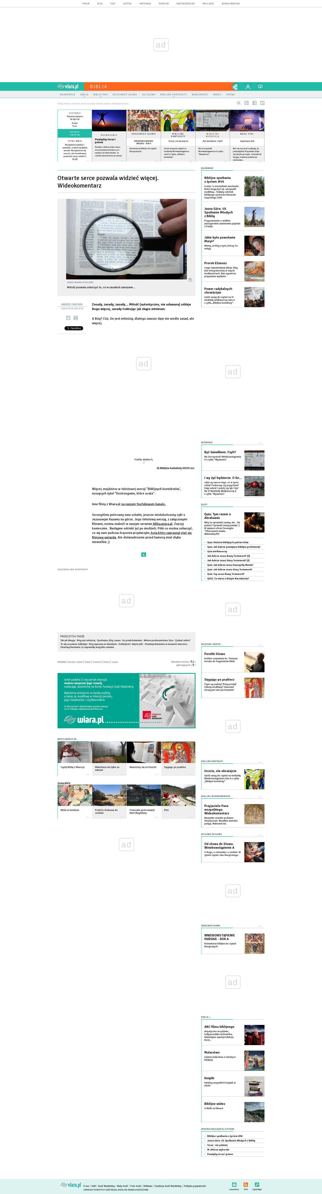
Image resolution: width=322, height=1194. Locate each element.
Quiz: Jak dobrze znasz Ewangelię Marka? (230, 565)
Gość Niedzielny (186, 4)
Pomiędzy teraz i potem (105, 141)
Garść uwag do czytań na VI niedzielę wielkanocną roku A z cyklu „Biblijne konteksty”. (219, 300)
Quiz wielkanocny (217, 551)
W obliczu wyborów (218, 1149)
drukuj (76, 318)
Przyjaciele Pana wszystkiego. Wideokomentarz (216, 809)
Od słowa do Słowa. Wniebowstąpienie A (219, 845)
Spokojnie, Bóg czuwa (109, 640)
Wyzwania (207, 442)
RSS (246, 1183)
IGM (94, 1186)
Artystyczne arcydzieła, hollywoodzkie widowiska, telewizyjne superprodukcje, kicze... (219, 1036)
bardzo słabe (75, 662)
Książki (209, 1078)
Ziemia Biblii (64, 783)
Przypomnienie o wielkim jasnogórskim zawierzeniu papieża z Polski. (222, 223)
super (115, 662)
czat (112, 4)
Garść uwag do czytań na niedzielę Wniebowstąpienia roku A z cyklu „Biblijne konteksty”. (222, 778)
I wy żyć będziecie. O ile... (223, 478)
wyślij (68, 318)
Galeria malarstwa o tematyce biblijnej (220, 1058)
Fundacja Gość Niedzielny (168, 1186)
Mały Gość (208, 4)
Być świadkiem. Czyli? (213, 141)
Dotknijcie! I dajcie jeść (131, 644)
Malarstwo (212, 1052)
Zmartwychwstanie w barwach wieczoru (166, 644)
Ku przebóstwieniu (132, 640)
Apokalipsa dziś (247, 141)
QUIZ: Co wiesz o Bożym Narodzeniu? (228, 578)
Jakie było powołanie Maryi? (219, 239)
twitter (262, 103)
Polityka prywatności (195, 1186)
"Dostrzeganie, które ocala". (135, 493)
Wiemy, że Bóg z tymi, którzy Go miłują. (221, 247)
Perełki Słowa (214, 654)
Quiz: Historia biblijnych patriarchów (227, 542)
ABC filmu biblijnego (219, 1027)
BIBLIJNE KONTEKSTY (76, 569)
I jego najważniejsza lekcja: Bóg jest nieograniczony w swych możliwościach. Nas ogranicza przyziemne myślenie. (221, 272)
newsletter (234, 1183)
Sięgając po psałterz (219, 679)
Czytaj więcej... (109, 163)
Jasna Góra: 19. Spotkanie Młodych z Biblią (218, 212)
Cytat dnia (75, 141)
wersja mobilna (231, 4)
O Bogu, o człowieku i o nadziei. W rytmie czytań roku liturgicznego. (222, 854)
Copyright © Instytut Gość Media (100, 1190)
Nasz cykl (247, 134)
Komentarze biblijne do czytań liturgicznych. (220, 945)
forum (86, 4)
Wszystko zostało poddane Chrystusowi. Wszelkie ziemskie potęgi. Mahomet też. (221, 820)
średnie (97, 662)
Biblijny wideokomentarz (215, 796)
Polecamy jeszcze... (211, 644)
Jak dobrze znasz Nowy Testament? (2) (228, 556)
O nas (86, 1186)
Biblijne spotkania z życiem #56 (217, 179)
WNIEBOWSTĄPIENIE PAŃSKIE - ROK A (143, 142)
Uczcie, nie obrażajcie (178, 141)
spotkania (145, 4)
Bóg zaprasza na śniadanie (103, 644)
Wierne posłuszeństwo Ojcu (158, 640)
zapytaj (127, 4)
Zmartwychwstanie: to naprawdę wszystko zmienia (87, 647)
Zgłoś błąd (257, 1183)
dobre (106, 662)
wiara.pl (71, 86)
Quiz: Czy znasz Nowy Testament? (225, 574)
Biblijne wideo (214, 1104)
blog (100, 4)
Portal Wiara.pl (144, 459)
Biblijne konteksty (178, 135)
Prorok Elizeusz (215, 263)
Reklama (148, 1186)
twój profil (248, 86)
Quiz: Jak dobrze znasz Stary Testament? (229, 569)
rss (246, 103)
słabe (88, 662)
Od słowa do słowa (211, 834)
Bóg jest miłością (86, 640)
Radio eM (164, 4)
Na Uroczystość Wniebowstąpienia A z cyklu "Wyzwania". (210, 151)
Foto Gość (135, 1186)
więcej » (75, 162)
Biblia (99, 86)
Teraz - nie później (217, 1145)
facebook (254, 103)
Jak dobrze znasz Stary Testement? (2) (228, 560)
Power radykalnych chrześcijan (218, 290)
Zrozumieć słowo (144, 134)
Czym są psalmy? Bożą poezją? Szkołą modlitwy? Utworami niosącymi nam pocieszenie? (220, 687)
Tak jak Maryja (67, 640)
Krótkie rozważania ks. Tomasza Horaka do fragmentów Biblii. (221, 660)
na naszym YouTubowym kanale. (143, 504)
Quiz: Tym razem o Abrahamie (217, 516)
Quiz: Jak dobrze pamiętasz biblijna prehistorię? (233, 547)
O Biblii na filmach (213, 1108)
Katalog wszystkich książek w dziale (220, 1084)
